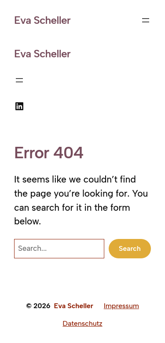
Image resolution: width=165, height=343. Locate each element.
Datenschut (80, 323)
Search (130, 248)
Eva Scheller (42, 20)
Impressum (121, 306)
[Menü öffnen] (145, 20)
